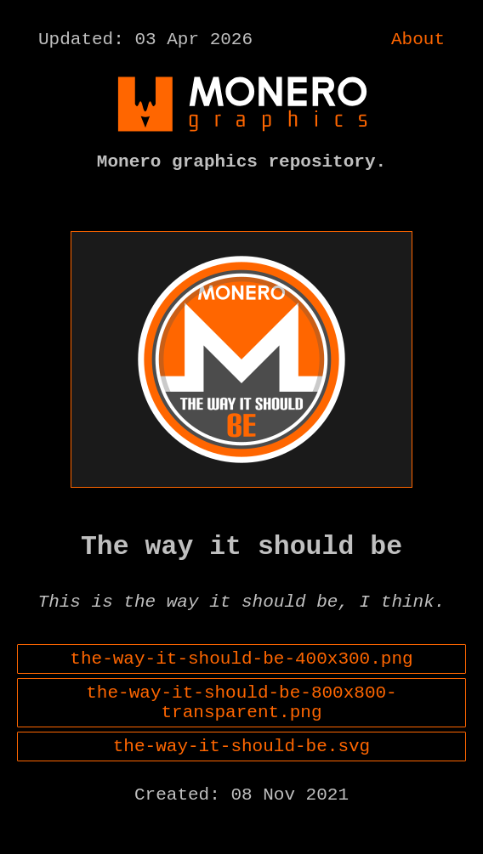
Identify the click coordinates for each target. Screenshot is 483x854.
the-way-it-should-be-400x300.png (241, 685)
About (418, 42)
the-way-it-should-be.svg (241, 785)
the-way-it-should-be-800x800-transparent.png (241, 735)
